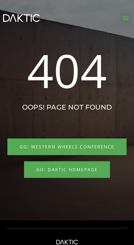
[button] (126, 18)
